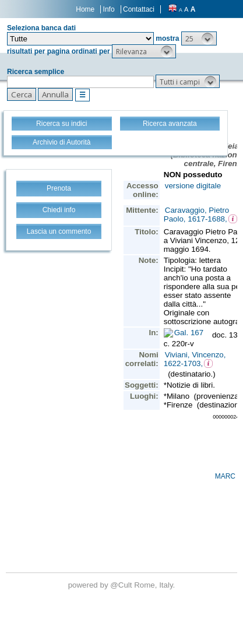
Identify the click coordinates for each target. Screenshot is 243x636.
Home (85, 9)
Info (109, 9)
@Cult (122, 585)
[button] (199, 38)
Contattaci (138, 9)
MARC (225, 476)
